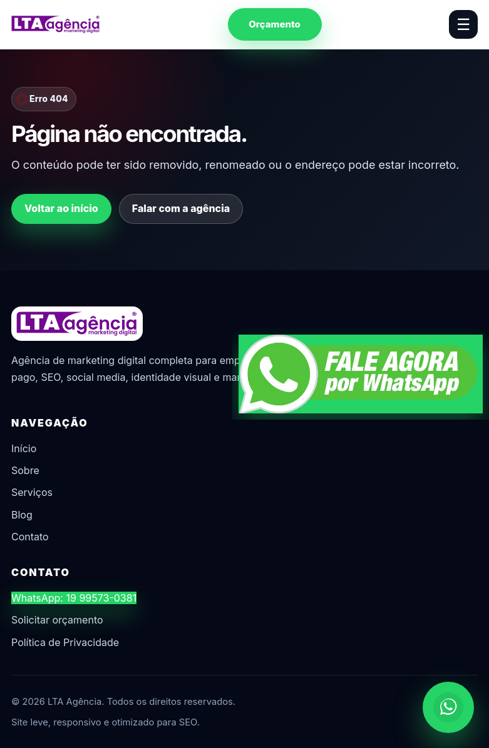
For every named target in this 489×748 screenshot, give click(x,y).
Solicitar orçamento (57, 620)
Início (23, 448)
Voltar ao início (61, 208)
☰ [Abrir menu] (463, 24)
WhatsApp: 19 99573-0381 (73, 598)
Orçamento (275, 24)
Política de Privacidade (65, 642)
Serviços (32, 492)
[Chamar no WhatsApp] (448, 707)
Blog (22, 514)
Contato (30, 536)
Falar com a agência (181, 208)
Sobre (25, 470)
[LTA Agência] (55, 24)
